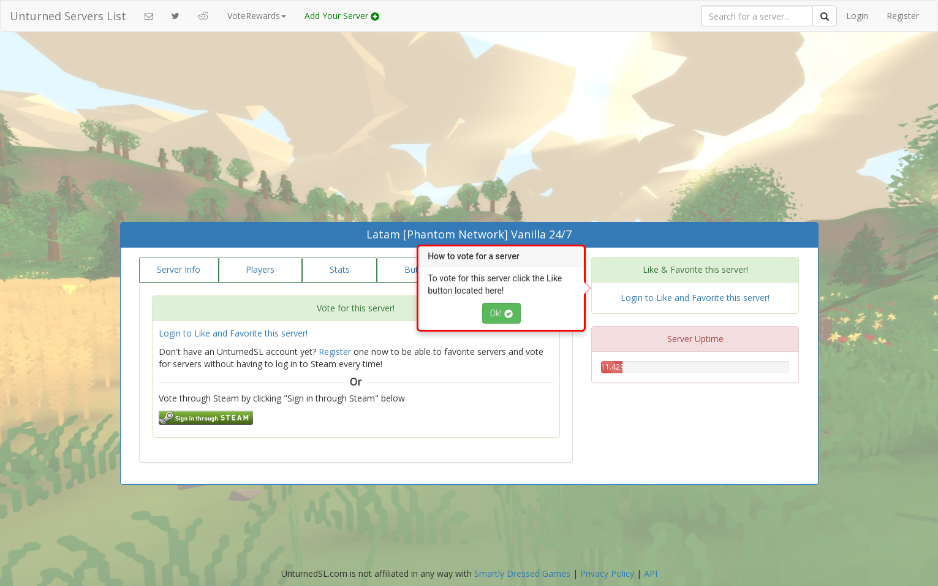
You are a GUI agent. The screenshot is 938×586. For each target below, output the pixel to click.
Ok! (501, 313)
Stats (340, 269)
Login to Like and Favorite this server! (233, 333)
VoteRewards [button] (256, 15)
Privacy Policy (607, 573)
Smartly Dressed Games (522, 573)
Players (260, 269)
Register (903, 15)
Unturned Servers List (68, 16)
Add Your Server (341, 15)
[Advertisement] (469, 130)
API (650, 573)
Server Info (178, 269)
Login (857, 15)
